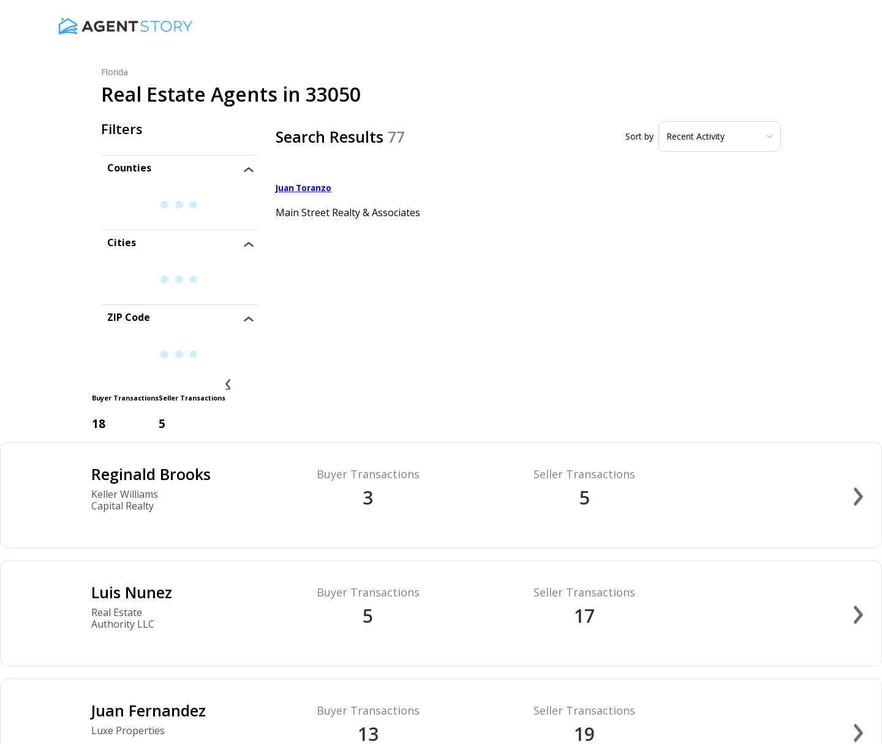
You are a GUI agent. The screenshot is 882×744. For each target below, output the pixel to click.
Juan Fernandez (148, 710)
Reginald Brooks (151, 474)
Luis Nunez (131, 592)
